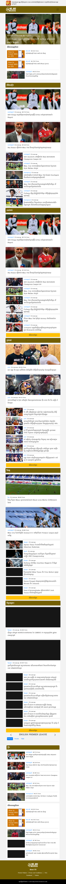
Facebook (29, 875)
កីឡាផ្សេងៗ (26, 542)
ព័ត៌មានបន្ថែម (33, 335)
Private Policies (22, 873)
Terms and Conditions (35, 873)
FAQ (46, 873)
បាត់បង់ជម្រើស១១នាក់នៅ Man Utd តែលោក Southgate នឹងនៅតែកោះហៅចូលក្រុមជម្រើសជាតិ (41, 797)
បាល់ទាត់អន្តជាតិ (10, 35)
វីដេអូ (8, 497)
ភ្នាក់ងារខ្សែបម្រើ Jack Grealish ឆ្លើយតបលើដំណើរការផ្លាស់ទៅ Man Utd (41, 854)
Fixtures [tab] (10, 739)
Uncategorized (27, 173)
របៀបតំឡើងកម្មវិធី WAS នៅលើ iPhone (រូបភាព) (37, 64)
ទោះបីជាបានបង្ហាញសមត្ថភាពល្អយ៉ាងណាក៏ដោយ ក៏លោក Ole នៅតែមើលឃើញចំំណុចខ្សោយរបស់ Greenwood (41, 844)
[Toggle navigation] (57, 10)
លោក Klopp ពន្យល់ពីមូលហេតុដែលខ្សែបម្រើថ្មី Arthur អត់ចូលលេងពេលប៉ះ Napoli (31, 40)
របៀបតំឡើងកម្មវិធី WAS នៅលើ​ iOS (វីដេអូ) (36, 53)
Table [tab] (22, 739)
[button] (11, 734)
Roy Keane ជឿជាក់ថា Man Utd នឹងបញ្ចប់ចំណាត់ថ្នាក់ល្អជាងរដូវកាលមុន (41, 766)
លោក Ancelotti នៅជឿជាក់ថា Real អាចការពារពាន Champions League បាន (41, 776)
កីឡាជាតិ (25, 551)
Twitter (37, 875)
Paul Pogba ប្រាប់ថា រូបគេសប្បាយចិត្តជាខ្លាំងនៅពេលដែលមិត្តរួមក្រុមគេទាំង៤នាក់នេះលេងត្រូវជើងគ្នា (41, 75)
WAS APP (28, 51)
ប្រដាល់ (9, 367)
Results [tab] (16, 739)
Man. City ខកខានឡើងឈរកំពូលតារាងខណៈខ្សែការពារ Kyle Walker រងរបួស (40, 787)
